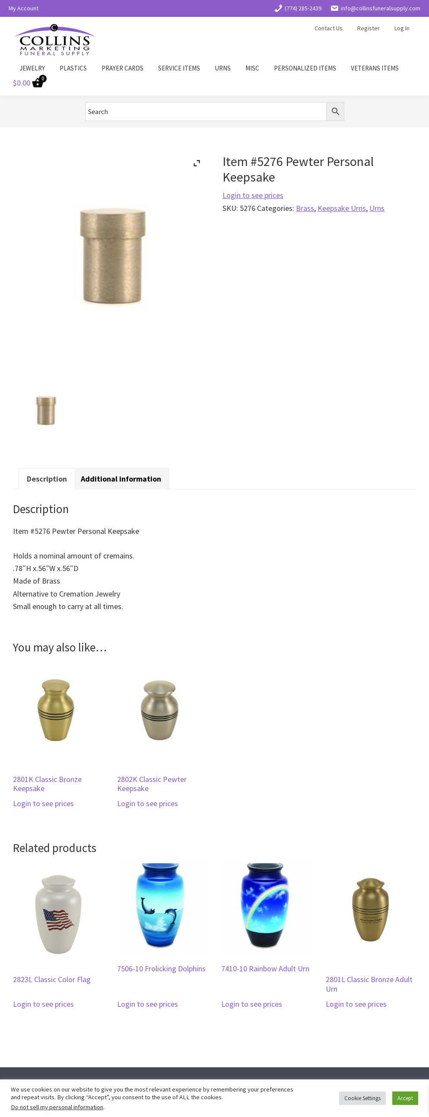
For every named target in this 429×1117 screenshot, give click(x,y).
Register (368, 28)
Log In (402, 28)
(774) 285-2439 (297, 8)
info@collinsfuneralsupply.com (375, 8)
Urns (377, 208)
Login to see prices (252, 195)
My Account (23, 8)
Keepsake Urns (342, 208)
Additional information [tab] (121, 479)
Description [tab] (47, 479)
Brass (305, 208)
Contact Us (329, 28)
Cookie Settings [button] (362, 1098)
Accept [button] (405, 1098)
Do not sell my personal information (57, 1107)
